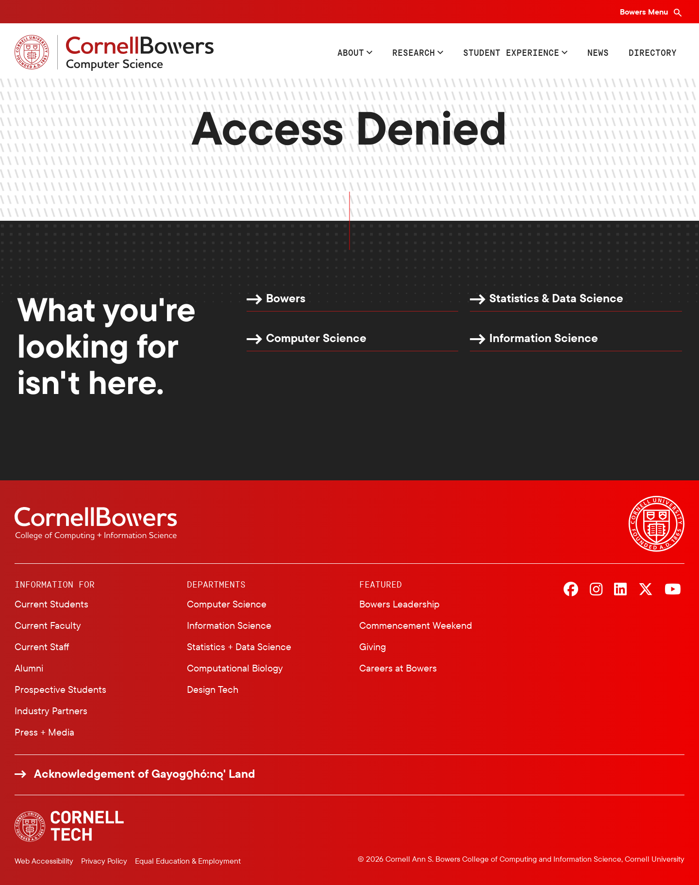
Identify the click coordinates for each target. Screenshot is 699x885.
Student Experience (511, 52)
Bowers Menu (645, 11)
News (598, 52)
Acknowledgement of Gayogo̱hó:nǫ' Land (144, 774)
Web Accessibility (44, 861)
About (350, 52)
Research (413, 52)
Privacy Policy (104, 861)
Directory (653, 52)
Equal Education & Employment (188, 861)
